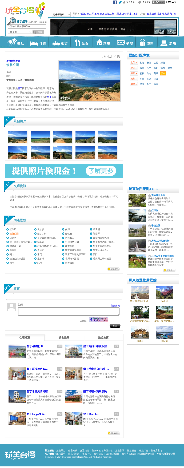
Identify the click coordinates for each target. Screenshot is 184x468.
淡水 (129, 13)
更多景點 (170, 270)
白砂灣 (13, 237)
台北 (149, 13)
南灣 (67, 229)
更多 (135, 13)
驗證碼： (84, 322)
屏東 (163, 73)
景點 (16, 42)
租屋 (103, 42)
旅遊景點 (60, 452)
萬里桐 (96, 229)
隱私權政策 (73, 455)
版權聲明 (60, 455)
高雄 (156, 73)
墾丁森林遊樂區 (73, 250)
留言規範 (115, 305)
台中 (149, 68)
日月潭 (90, 13)
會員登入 (146, 2)
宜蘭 (154, 13)
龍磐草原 (69, 246)
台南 (149, 73)
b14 (119, 56)
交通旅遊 (84, 452)
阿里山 (83, 13)
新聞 (124, 42)
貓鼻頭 (40, 242)
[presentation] (24, 339)
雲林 (169, 68)
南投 (163, 68)
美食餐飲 (96, 452)
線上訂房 (143, 452)
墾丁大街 (41, 233)
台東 (164, 13)
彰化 (156, 68)
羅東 (119, 13)
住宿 (38, 42)
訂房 (168, 42)
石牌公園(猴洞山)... (46, 237)
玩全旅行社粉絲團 (166, 455)
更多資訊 (115, 269)
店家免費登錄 (112, 455)
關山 (12, 254)
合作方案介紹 (129, 455)
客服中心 (86, 455)
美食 (81, 42)
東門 (39, 254)
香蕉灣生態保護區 (102, 258)
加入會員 (130, 2)
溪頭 (96, 13)
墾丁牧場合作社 (101, 250)
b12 (110, 56)
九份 (124, 13)
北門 (39, 262)
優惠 (146, 42)
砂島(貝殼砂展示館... (47, 246)
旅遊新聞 (119, 452)
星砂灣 (40, 258)
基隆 (142, 62)
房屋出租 (108, 452)
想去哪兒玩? (59, 14)
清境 (101, 13)
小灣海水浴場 (72, 258)
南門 (12, 262)
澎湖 (169, 13)
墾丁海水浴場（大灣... (104, 242)
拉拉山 (108, 13)
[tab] (24, 339)
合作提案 (98, 455)
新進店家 (155, 452)
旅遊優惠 (131, 452)
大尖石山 (69, 237)
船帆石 (68, 233)
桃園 (156, 62)
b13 (114, 56)
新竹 (163, 62)
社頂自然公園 (72, 242)
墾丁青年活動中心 (102, 246)
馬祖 (156, 84)
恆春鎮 (16, 60)
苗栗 (142, 68)
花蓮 (159, 13)
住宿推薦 (72, 452)
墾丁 (114, 13)
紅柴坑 (13, 229)
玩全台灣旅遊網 (25, 10)
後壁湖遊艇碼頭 (101, 237)
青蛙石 (40, 250)
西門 (95, 254)
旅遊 (59, 42)
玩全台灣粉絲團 (146, 455)
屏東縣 (9, 60)
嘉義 (142, 73)
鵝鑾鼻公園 (15, 246)
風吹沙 (40, 229)
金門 (149, 84)
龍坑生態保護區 (17, 258)
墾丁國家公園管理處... (21, 242)
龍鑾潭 (96, 233)
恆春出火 (69, 262)
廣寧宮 (13, 250)
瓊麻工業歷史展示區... (76, 254)
